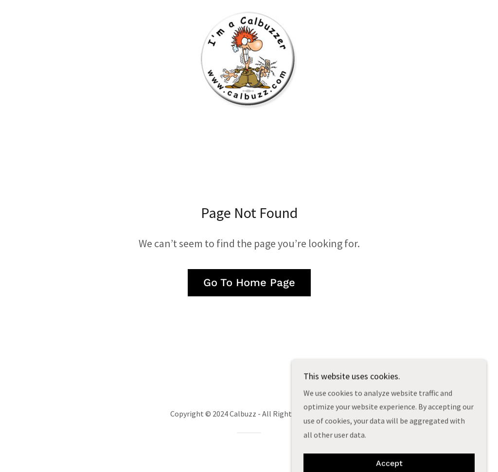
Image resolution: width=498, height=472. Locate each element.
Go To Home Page (249, 282)
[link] (249, 59)
